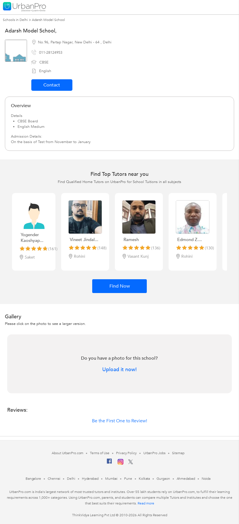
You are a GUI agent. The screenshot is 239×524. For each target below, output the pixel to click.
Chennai (54, 478)
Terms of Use (99, 453)
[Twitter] (130, 463)
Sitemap (178, 453)
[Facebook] (109, 463)
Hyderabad (90, 478)
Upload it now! (119, 370)
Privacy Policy (126, 453)
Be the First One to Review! (119, 421)
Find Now (119, 286)
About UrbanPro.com (67, 453)
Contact (51, 85)
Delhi (71, 478)
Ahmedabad (186, 478)
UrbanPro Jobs (154, 453)
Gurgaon (163, 478)
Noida (206, 478)
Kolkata (144, 478)
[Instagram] (120, 463)
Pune (128, 478)
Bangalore (33, 478)
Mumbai (111, 478)
